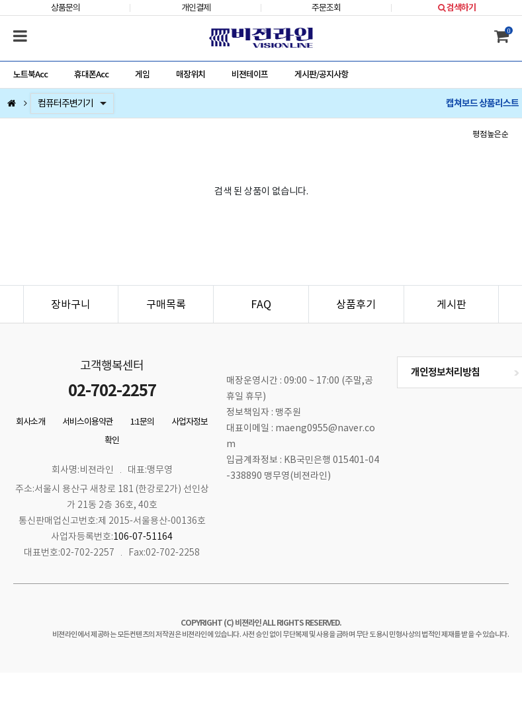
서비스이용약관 (87, 421)
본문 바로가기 (0, 0)
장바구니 (71, 304)
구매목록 (166, 304)
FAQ (261, 304)
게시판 (451, 304)
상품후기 (356, 304)
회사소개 (30, 421)
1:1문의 (142, 421)
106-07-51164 (143, 536)
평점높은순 (490, 134)
